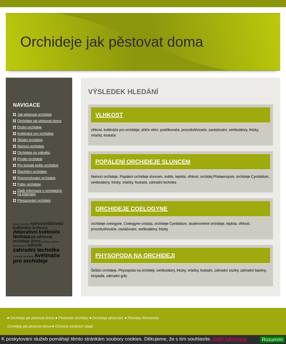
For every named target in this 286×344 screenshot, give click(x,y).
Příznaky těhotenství (143, 318)
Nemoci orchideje (30, 146)
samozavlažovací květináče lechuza (38, 225)
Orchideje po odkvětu (33, 153)
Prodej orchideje (29, 159)
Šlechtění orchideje (32, 172)
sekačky (46, 241)
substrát (34, 245)
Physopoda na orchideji (135, 255)
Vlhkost (109, 115)
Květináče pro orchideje (35, 134)
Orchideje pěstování (107, 318)
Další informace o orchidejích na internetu (39, 192)
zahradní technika (36, 250)
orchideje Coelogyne (131, 208)
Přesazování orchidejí (34, 201)
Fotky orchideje (29, 184)
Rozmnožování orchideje (36, 178)
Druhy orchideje (29, 127)
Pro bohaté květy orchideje (37, 165)
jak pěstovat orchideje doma (32, 238)
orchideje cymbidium (23, 256)
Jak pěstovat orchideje (34, 115)
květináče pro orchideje (36, 258)
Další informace (230, 339)
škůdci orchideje (21, 224)
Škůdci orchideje (30, 140)
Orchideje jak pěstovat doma (111, 42)
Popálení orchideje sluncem (142, 161)
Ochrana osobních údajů (74, 326)
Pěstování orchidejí (73, 318)
